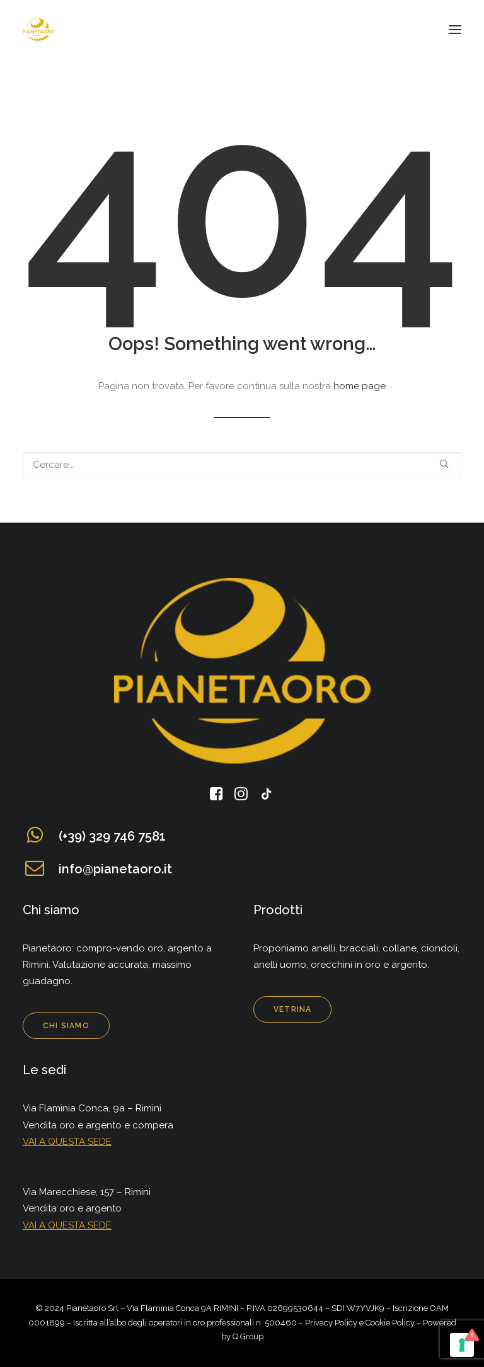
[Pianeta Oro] (39, 29)
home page (359, 386)
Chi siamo (66, 1025)
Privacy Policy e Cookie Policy (360, 1322)
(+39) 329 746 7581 (112, 836)
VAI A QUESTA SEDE (67, 1141)
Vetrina (292, 1009)
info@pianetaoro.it (115, 868)
